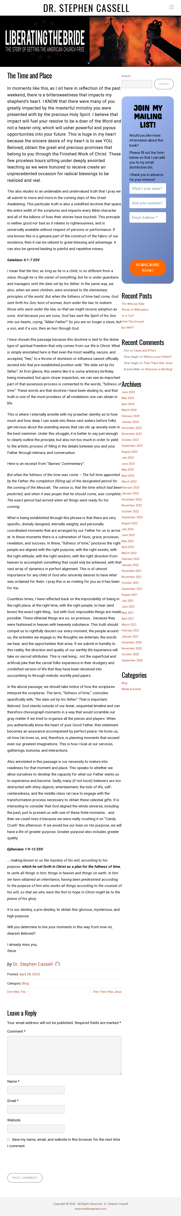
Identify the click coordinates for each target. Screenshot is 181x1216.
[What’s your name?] (147, 188)
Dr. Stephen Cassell (86, 8)
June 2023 (128, 463)
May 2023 (128, 469)
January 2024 (130, 422)
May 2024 (128, 398)
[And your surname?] (147, 203)
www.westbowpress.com (90, 1209)
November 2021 (132, 577)
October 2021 (130, 583)
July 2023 (128, 457)
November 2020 (132, 648)
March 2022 (129, 553)
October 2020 (130, 654)
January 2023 (130, 493)
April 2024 (128, 404)
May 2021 (128, 612)
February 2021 (131, 630)
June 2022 (128, 535)
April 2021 (128, 618)
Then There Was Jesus (107, 992)
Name (13, 1081)
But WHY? (128, 327)
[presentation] (36, 1160)
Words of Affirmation (135, 309)
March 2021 (129, 624)
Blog (25, 983)
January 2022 (130, 565)
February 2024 (131, 416)
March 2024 (129, 410)
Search (126, 76)
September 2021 (132, 589)
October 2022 (130, 511)
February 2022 (131, 559)
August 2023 (130, 452)
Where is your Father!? (158, 357)
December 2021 (132, 571)
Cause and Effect (145, 350)
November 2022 (132, 505)
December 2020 (132, 642)
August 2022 (130, 523)
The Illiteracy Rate (133, 304)
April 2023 (128, 475)
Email (12, 1101)
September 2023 (132, 445)
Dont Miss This (16, 992)
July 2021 (128, 601)
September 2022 (132, 517)
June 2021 (128, 606)
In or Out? (128, 315)
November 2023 (132, 434)
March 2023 (129, 481)
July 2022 (128, 529)
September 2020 (132, 660)
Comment (16, 1031)
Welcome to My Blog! (158, 369)
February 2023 (131, 487)
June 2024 (128, 392)
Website (13, 1120)
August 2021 (130, 594)
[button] (89, 63)
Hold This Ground (133, 321)
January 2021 (130, 636)
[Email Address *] (147, 217)
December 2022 (132, 499)
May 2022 (128, 541)
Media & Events (131, 689)
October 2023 (130, 440)
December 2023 (132, 428)
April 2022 (128, 547)
